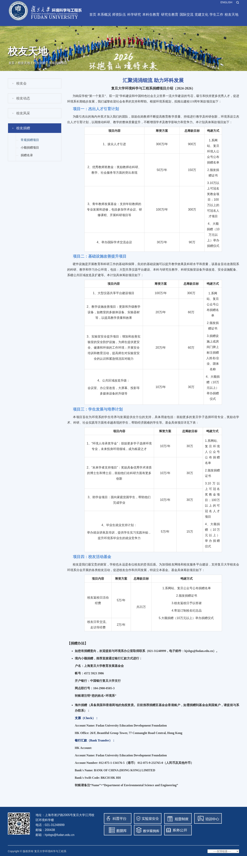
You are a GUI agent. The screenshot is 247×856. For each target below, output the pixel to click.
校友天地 (231, 14)
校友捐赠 (39, 62)
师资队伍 (119, 14)
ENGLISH (226, 2)
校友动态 (23, 98)
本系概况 (104, 14)
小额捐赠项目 (30, 147)
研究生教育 (169, 14)
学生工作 (216, 14)
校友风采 (23, 113)
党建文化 (201, 14)
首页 (92, 14)
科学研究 (134, 14)
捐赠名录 (27, 155)
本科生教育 (151, 14)
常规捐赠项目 (58, 62)
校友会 (21, 83)
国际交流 (186, 14)
